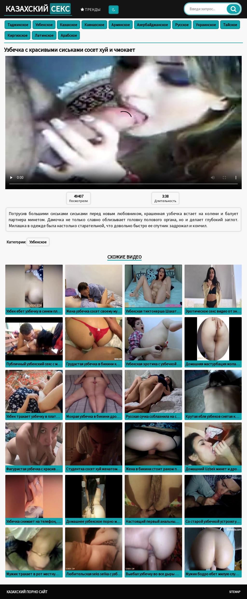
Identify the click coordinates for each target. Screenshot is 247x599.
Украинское (206, 24)
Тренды (91, 9)
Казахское (68, 24)
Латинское (44, 35)
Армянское (120, 24)
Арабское (69, 35)
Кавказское (94, 24)
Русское (182, 24)
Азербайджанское (152, 24)
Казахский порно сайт (27, 592)
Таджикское (17, 24)
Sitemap (234, 592)
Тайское (230, 24)
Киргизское (17, 35)
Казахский (38, 8)
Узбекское (44, 24)
